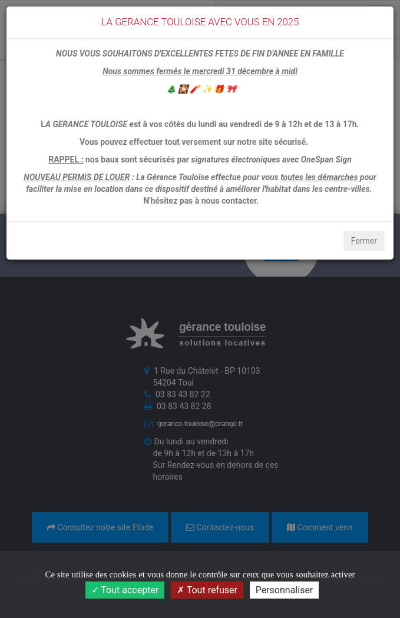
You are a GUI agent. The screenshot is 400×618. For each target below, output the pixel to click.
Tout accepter (125, 590)
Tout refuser (207, 590)
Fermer (364, 240)
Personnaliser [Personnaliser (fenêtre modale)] (284, 590)
